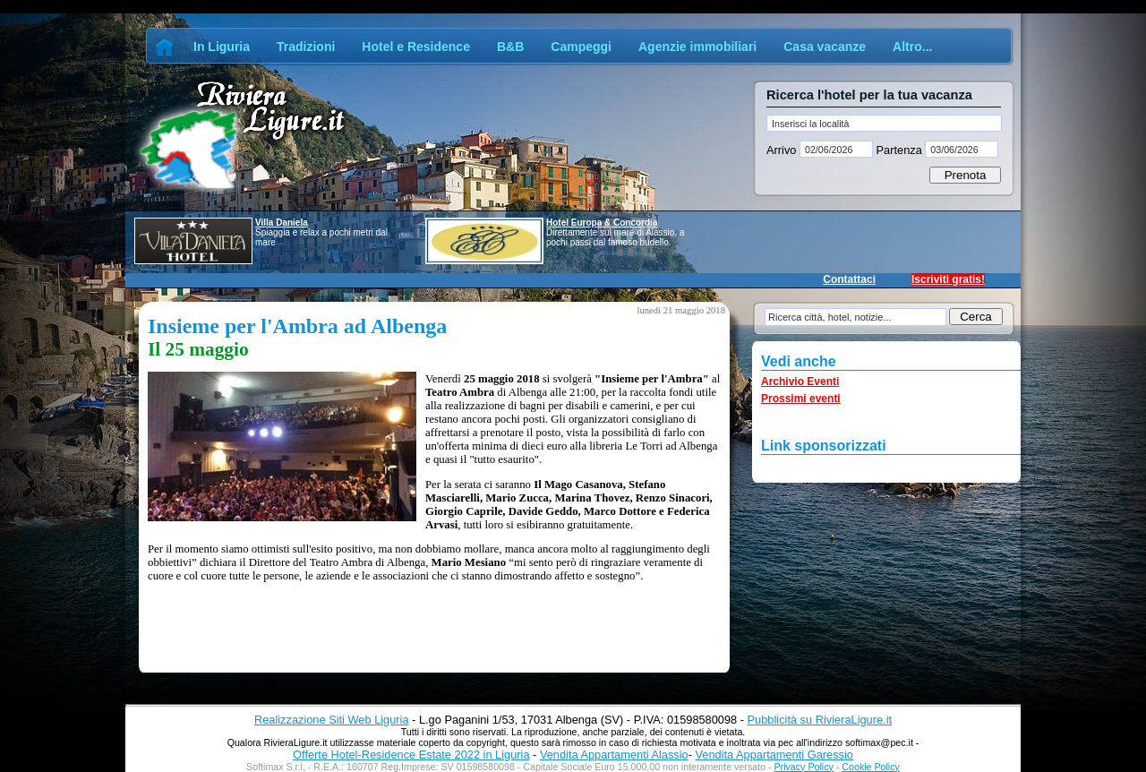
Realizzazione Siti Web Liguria (331, 719)
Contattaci (849, 279)
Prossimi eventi (801, 398)
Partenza (899, 150)
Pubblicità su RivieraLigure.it (820, 719)
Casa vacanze (824, 46)
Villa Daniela (281, 222)
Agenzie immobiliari (697, 46)
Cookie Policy (871, 766)
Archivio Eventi (800, 381)
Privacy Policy (804, 766)
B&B (510, 46)
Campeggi (581, 46)
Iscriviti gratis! (948, 279)
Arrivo (783, 150)
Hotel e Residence (416, 46)
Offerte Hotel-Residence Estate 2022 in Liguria (411, 754)
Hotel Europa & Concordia (601, 222)
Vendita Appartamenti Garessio (773, 754)
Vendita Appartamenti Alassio (614, 754)
